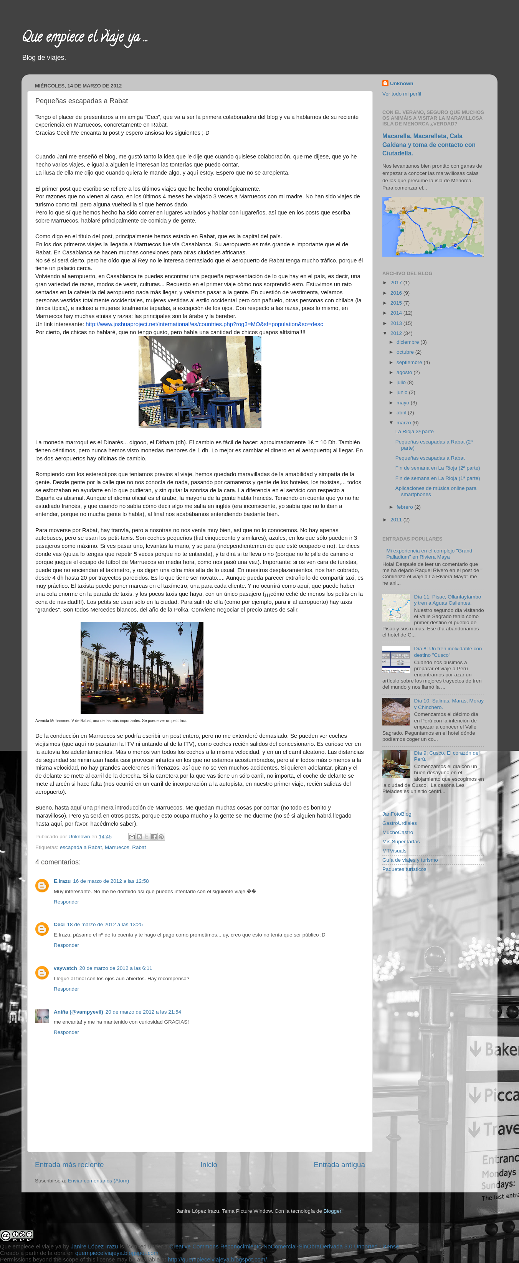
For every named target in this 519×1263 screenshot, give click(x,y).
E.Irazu (62, 881)
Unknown (79, 836)
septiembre (410, 362)
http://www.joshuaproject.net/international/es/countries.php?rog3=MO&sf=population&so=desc (204, 324)
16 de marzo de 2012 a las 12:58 (111, 881)
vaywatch (65, 968)
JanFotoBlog (397, 814)
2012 (396, 333)
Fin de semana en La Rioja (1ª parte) (437, 478)
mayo (404, 403)
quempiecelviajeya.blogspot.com (117, 1253)
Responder (66, 902)
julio (402, 382)
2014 (396, 313)
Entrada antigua (339, 1165)
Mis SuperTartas (401, 841)
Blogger (332, 1211)
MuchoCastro (397, 832)
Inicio (208, 1165)
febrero (406, 507)
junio (403, 392)
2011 (396, 520)
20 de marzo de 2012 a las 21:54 (143, 1012)
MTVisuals (394, 851)
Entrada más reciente (69, 1165)
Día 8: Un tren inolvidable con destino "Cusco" (448, 652)
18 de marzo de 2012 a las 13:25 (105, 924)
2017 (396, 282)
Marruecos (117, 847)
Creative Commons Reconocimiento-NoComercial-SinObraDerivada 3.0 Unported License (284, 1246)
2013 (396, 323)
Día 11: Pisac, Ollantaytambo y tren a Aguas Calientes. (447, 600)
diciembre (408, 342)
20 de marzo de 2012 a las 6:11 (115, 968)
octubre (406, 352)
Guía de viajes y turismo (410, 860)
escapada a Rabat (81, 847)
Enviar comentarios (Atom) (98, 1181)
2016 (396, 293)
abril (402, 413)
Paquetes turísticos (404, 869)
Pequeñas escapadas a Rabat (430, 458)
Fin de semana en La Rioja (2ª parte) (437, 468)
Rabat (139, 847)
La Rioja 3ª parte (414, 431)
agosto (405, 372)
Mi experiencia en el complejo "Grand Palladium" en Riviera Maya (429, 554)
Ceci (59, 924)
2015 (396, 303)
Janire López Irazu (94, 1246)
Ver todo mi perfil (401, 94)
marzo (404, 422)
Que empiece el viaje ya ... (84, 38)
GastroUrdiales (399, 823)
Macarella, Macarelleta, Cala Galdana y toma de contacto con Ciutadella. (429, 144)
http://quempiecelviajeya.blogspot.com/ (217, 1259)
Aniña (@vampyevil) (78, 1012)
